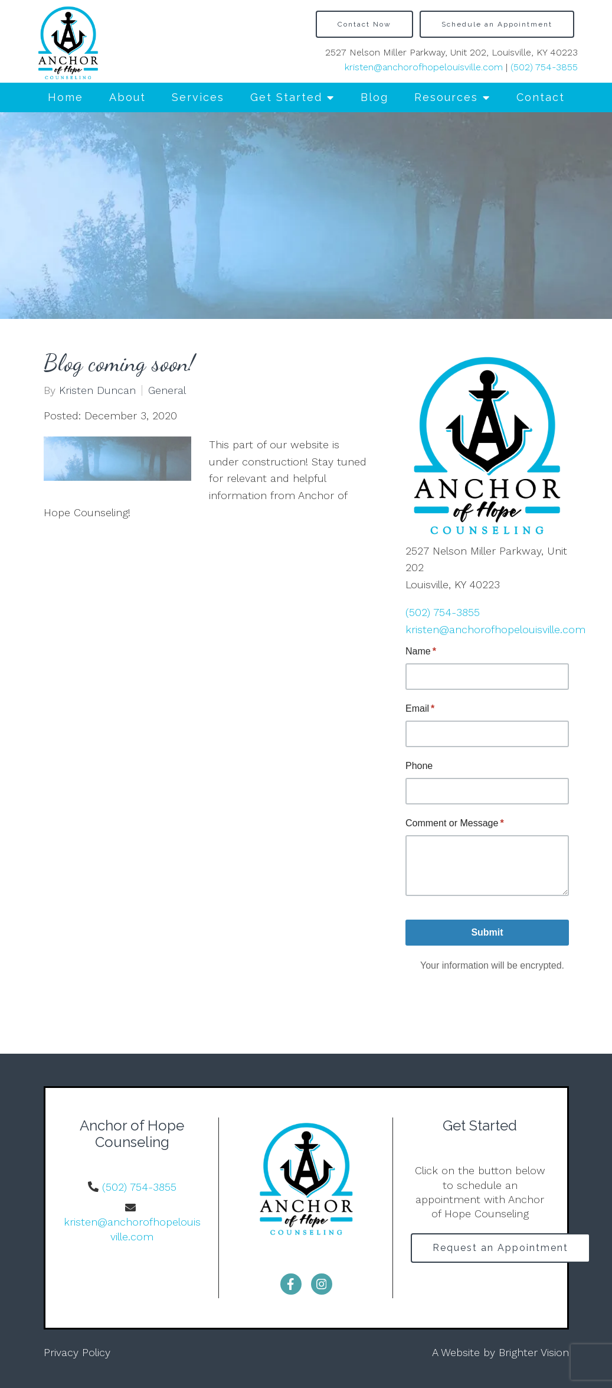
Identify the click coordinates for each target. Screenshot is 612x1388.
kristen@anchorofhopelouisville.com (424, 67)
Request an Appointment (500, 1247)
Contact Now (364, 24)
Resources (446, 97)
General (167, 390)
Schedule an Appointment (496, 24)
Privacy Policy (77, 1352)
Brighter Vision (534, 1352)
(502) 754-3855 (544, 67)
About (127, 97)
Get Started (286, 97)
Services (198, 97)
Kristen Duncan (97, 390)
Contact (540, 97)
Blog (374, 97)
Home (65, 97)
